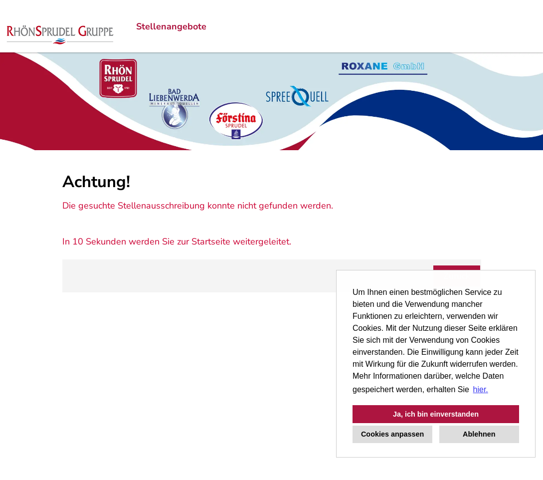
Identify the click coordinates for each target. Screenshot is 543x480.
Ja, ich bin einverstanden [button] (436, 414)
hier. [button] (480, 389)
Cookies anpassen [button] (392, 434)
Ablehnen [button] (479, 434)
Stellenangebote (171, 26)
